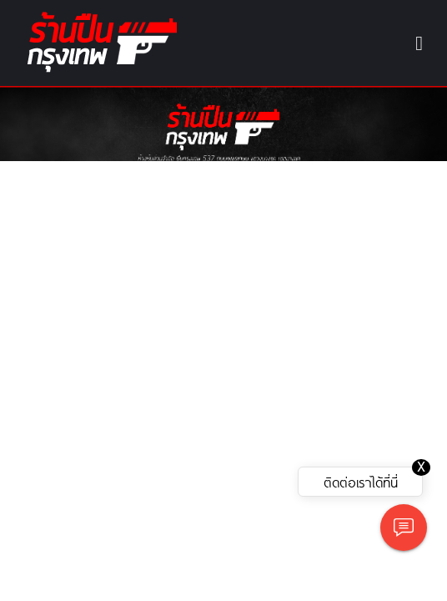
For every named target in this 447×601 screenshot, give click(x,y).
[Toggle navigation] (419, 43)
